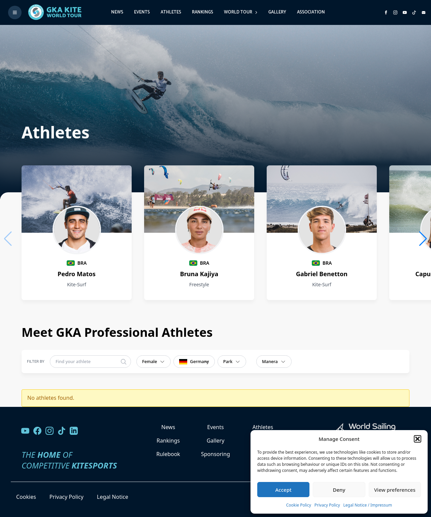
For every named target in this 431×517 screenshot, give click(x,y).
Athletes (171, 12)
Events (142, 12)
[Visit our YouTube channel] (25, 431)
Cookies (26, 496)
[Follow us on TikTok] (62, 431)
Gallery (277, 12)
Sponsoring (215, 454)
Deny (339, 489)
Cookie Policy (298, 505)
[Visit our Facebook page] (37, 431)
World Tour (241, 12)
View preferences (395, 489)
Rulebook (168, 454)
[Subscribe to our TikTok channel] (414, 12)
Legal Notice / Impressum (367, 505)
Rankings (202, 12)
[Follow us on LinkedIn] (74, 431)
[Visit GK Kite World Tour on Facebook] (386, 12)
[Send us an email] (424, 12)
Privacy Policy (327, 505)
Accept (283, 489)
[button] (417, 438)
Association (311, 12)
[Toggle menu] (15, 12)
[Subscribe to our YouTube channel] (405, 12)
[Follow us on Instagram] (395, 12)
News (117, 12)
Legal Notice (112, 496)
